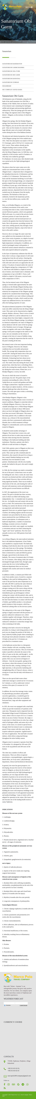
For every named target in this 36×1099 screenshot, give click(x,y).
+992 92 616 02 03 (13, 1070)
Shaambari (6, 86)
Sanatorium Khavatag (11, 78)
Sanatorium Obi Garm (11, 75)
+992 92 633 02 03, (14, 1068)
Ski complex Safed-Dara (12, 89)
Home (2, 42)
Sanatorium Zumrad (10, 82)
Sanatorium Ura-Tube (11, 71)
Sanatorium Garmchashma (13, 67)
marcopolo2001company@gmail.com (19, 1076)
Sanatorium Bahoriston (12, 64)
